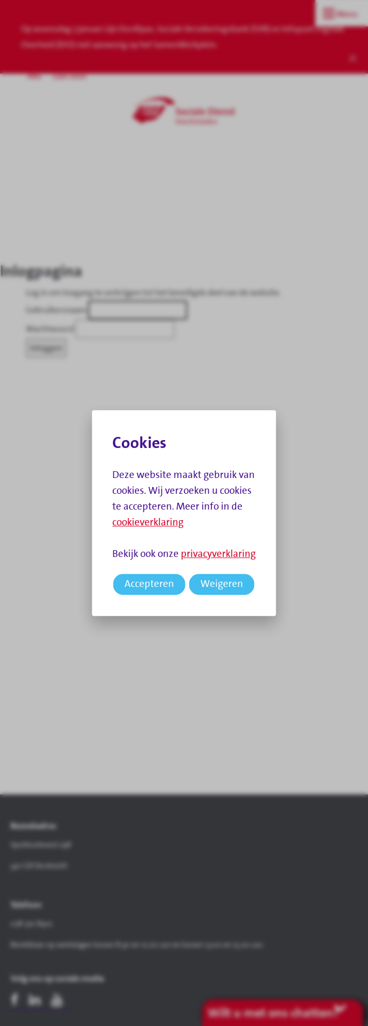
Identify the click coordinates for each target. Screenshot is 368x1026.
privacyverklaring (218, 553)
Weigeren (221, 583)
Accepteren (149, 583)
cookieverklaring (147, 522)
